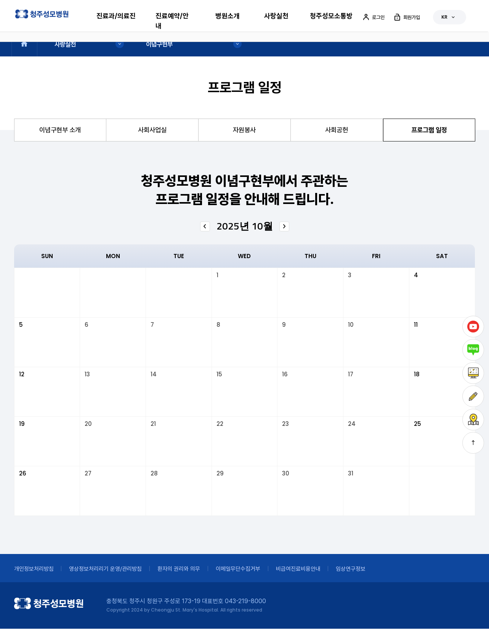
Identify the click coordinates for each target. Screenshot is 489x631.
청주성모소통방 (331, 16)
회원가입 (406, 17)
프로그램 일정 (429, 131)
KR (448, 17)
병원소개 (227, 16)
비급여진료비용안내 (321, 571)
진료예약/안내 (172, 21)
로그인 (373, 17)
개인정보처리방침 (35, 571)
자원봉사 (244, 131)
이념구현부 (160, 44)
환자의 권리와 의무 (192, 571)
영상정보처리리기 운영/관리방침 (113, 571)
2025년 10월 (244, 228)
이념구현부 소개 (60, 131)
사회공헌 (336, 131)
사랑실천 (276, 16)
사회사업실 (152, 131)
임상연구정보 (378, 571)
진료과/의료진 (116, 16)
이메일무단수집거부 (256, 571)
